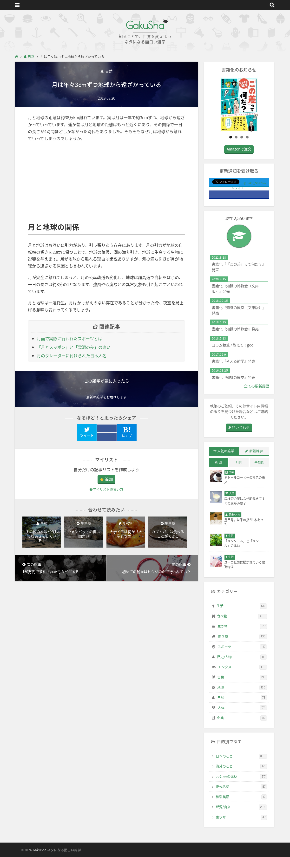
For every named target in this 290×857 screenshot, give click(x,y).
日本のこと (241, 756)
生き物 (242, 626)
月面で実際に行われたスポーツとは (69, 338)
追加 (109, 479)
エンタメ (242, 667)
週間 (218, 462)
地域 (242, 687)
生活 (242, 605)
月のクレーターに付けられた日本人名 (71, 356)
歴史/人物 (242, 657)
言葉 (242, 677)
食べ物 (242, 616)
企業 (242, 717)
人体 (242, 707)
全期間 (259, 462)
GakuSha (145, 25)
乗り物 (242, 636)
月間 (239, 462)
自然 (108, 71)
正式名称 (241, 786)
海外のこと (241, 766)
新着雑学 (256, 450)
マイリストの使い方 (106, 489)
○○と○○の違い (241, 776)
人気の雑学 (225, 450)
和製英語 (241, 796)
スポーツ (242, 646)
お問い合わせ (239, 427)
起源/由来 (241, 807)
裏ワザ (241, 817)
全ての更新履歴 (256, 386)
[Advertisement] (106, 182)
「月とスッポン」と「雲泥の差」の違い (74, 347)
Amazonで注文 (239, 149)
